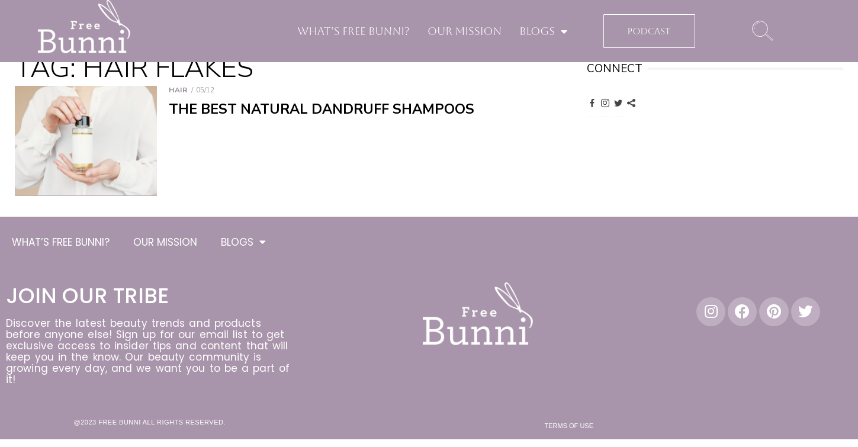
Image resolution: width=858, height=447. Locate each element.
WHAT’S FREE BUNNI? (353, 31)
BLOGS (543, 31)
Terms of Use (569, 427)
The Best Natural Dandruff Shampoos (321, 109)
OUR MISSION (465, 31)
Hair (178, 90)
